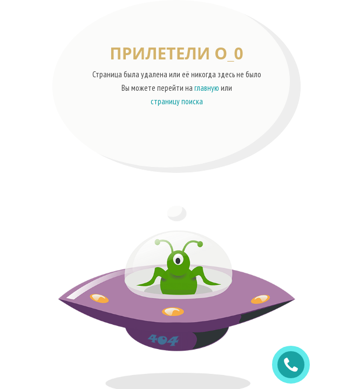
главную (206, 88)
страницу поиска (177, 101)
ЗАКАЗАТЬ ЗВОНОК (295, 365)
